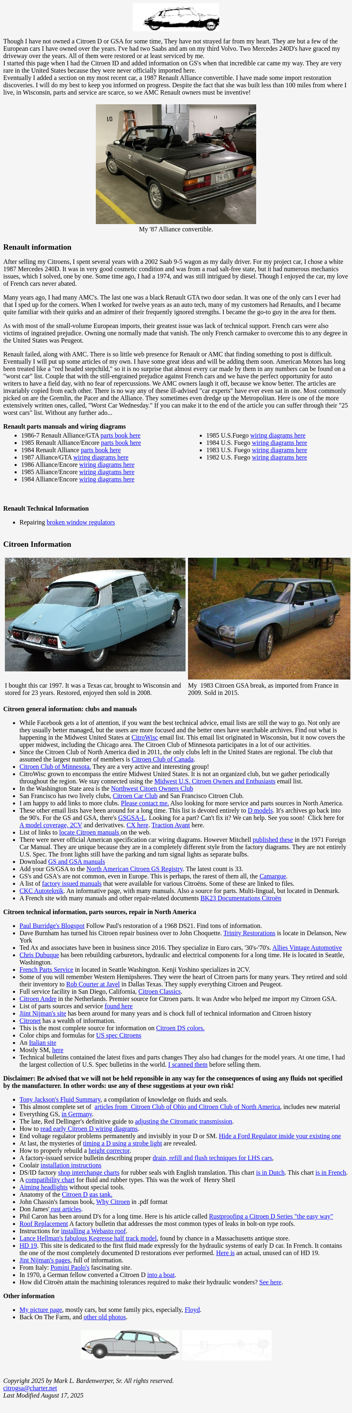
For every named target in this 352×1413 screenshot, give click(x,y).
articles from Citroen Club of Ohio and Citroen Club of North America (187, 1106)
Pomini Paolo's (69, 1267)
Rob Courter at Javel (93, 984)
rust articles (65, 1209)
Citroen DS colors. (180, 1028)
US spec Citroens (118, 1035)
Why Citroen (113, 1201)
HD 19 (28, 1245)
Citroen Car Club (135, 795)
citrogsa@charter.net (30, 1388)
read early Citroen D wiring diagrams (89, 1128)
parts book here (121, 435)
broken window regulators (81, 522)
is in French (330, 1172)
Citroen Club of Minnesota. (55, 766)
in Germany (77, 1114)
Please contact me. (145, 803)
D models (260, 810)
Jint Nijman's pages (44, 1260)
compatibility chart (50, 1179)
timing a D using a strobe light (122, 1143)
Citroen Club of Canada (163, 759)
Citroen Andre (37, 998)
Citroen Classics (159, 991)
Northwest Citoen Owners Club (152, 788)
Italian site (42, 1042)
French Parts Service (46, 969)
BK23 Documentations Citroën (241, 898)
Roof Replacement (43, 1223)
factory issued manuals (72, 883)
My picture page (40, 1309)
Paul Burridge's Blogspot (51, 925)
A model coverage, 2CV (50, 825)
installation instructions (71, 1165)
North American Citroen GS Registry (134, 868)
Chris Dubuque (39, 954)
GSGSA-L (132, 817)
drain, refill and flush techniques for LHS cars (212, 1157)
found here (119, 1006)
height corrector (109, 1150)
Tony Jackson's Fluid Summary (59, 1099)
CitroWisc (145, 737)
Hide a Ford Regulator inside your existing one (280, 1136)
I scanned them (187, 1064)
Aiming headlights (43, 1187)
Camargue (272, 876)
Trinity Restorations (249, 933)
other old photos (105, 1317)
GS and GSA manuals (76, 861)
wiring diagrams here (100, 457)
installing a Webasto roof (93, 1230)
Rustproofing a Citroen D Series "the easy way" (271, 1216)
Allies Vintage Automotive (307, 947)
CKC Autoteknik (41, 890)
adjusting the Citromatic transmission (184, 1121)
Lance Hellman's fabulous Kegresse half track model (88, 1238)
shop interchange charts (88, 1172)
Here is (225, 1252)
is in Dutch (270, 1172)
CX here (138, 825)
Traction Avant (170, 825)
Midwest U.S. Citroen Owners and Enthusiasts (214, 781)
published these (273, 839)
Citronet (30, 1020)
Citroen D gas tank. (87, 1194)
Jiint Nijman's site (42, 1013)
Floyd (192, 1309)
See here (270, 1282)
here (57, 1049)
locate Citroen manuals (90, 832)
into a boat (161, 1274)
